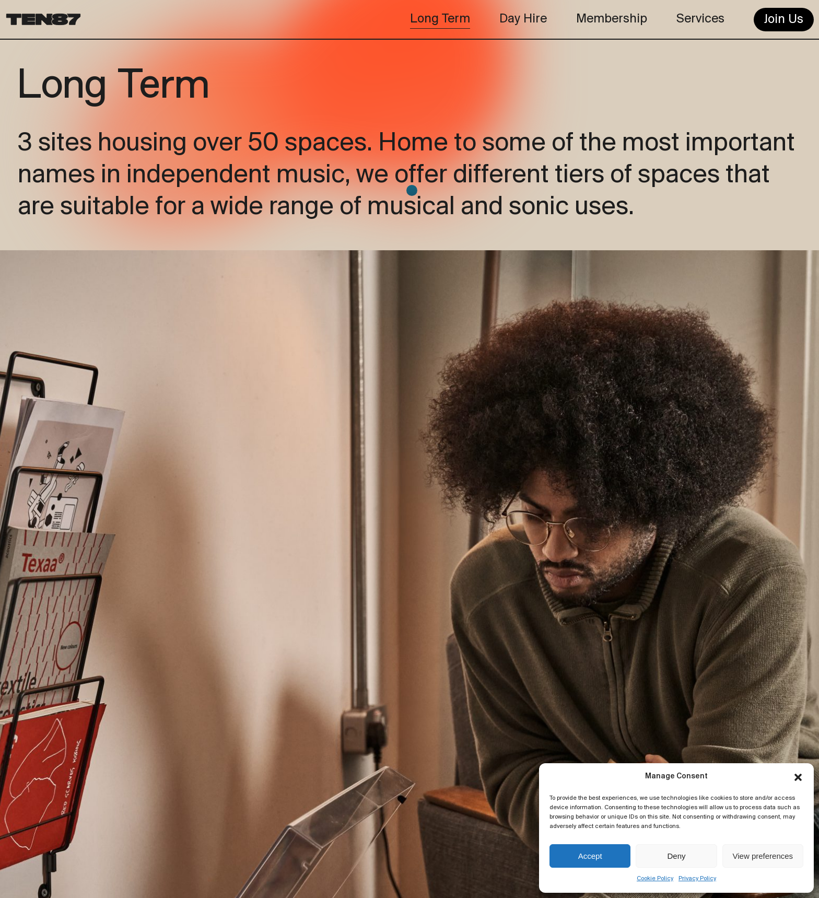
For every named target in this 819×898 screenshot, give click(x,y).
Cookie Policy (655, 879)
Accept (590, 856)
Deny (676, 856)
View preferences (763, 856)
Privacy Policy (697, 879)
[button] (798, 777)
